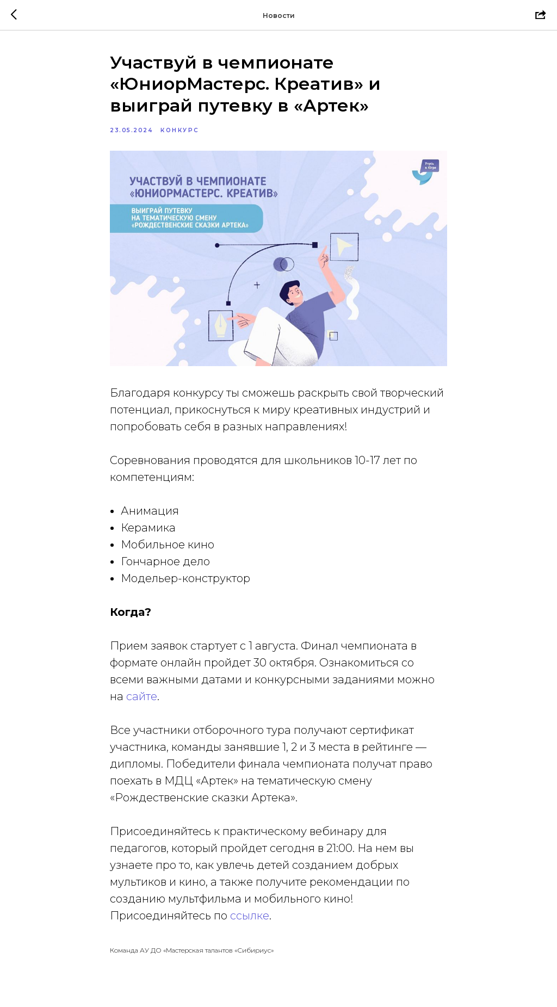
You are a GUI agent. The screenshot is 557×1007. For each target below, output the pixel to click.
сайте (141, 696)
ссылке (249, 915)
